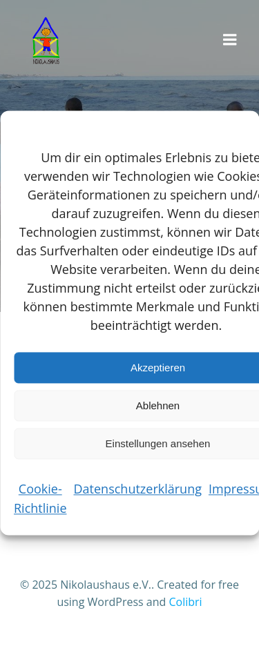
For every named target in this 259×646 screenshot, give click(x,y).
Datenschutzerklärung (138, 488)
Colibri (185, 601)
